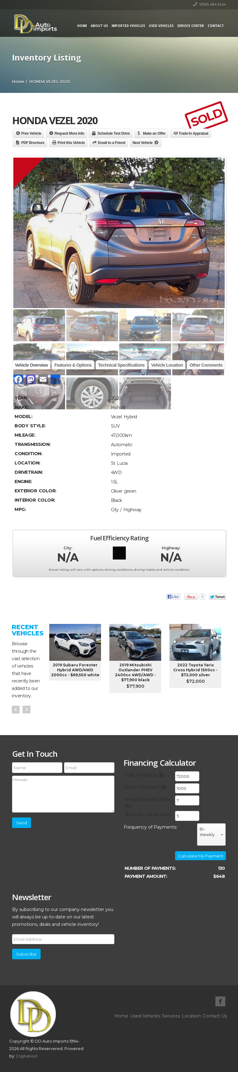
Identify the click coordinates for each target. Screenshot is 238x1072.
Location (191, 1016)
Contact (216, 26)
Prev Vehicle (31, 133)
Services (171, 1016)
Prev (16, 709)
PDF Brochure (33, 143)
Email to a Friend (111, 143)
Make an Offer (154, 133)
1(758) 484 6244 (209, 4)
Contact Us (215, 1016)
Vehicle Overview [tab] (31, 365)
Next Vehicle (143, 143)
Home (82, 26)
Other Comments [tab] (206, 365)
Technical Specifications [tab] (121, 365)
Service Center (190, 26)
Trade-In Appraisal (193, 133)
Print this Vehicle (71, 143)
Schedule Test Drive (113, 133)
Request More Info (69, 133)
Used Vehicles (161, 26)
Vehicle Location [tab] (167, 365)
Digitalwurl (26, 1055)
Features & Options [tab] (72, 365)
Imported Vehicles (128, 26)
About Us (99, 26)
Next (26, 709)
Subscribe (26, 954)
